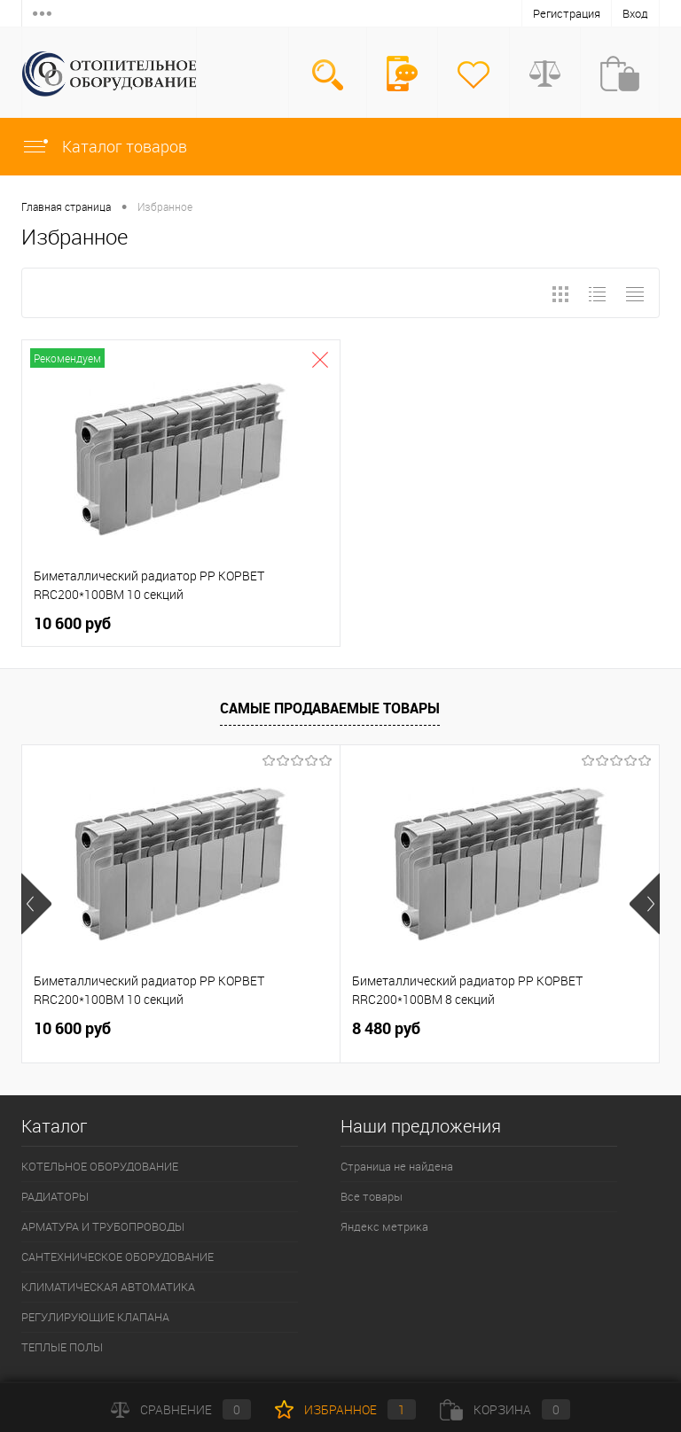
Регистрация (566, 13)
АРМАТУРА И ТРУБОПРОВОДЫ (102, 1226)
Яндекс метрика (384, 1226)
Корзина (505, 1409)
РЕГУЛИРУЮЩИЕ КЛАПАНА (95, 1317)
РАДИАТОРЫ (55, 1196)
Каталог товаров (104, 146)
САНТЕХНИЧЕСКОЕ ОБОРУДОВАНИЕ (117, 1257)
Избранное (345, 1409)
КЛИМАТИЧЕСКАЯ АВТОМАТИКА (108, 1287)
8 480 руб (386, 1028)
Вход (635, 13)
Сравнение (181, 1409)
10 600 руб (72, 623)
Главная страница (66, 206)
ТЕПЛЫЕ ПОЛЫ (62, 1347)
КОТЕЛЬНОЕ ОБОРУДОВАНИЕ (99, 1166)
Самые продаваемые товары (330, 708)
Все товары (371, 1196)
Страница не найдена (396, 1166)
